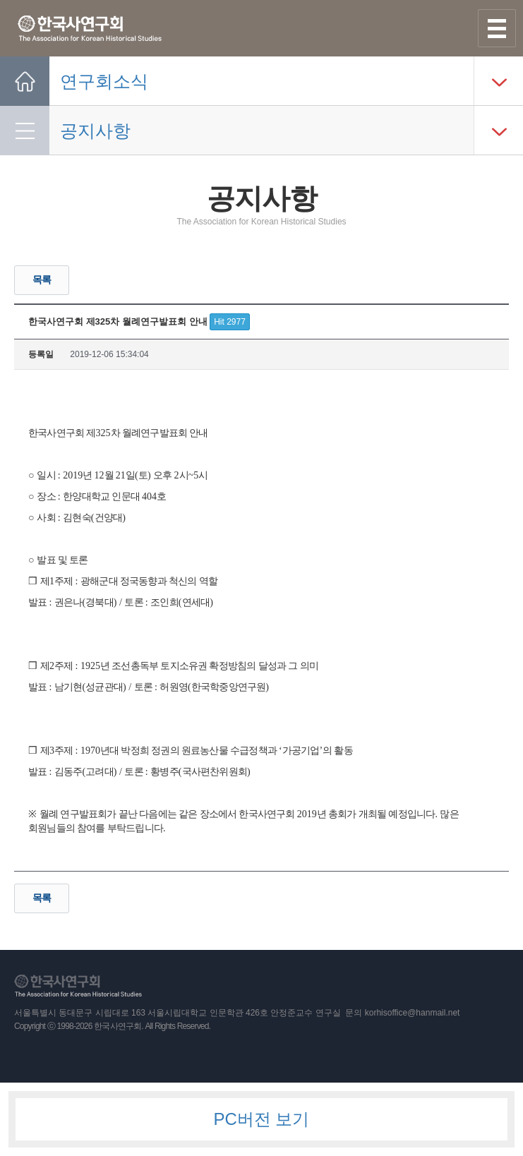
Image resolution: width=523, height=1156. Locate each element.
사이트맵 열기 (497, 28)
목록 (41, 279)
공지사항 (95, 130)
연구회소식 (104, 81)
